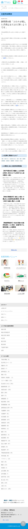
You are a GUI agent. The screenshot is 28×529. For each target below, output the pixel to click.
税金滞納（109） (5, 401)
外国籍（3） (4, 467)
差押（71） (4, 395)
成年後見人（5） (5, 371)
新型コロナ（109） (6, 488)
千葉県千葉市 (4, 347)
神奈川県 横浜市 (5, 332)
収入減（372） (5, 480)
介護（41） (4, 485)
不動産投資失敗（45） (7, 452)
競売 (20, 158)
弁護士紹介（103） (6, 389)
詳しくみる (6, 520)
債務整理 (12, 160)
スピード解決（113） (7, 380)
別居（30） (4, 461)
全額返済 (7, 160)
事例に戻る (14, 250)
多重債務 (3, 160)
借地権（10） (4, 446)
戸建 (5, 6)
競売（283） (4, 392)
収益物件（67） (5, 449)
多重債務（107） (5, 419)
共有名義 (17, 160)
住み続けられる (13, 158)
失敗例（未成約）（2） (7, 377)
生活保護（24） (5, 416)
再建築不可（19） (6, 440)
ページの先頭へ (23, 523)
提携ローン (3, 317)
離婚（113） (4, 464)
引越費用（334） (5, 410)
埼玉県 (3, 338)
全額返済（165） (5, 422)
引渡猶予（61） (5, 413)
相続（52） (4, 374)
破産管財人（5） (5, 434)
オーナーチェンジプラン (7, 311)
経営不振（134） (5, 476)
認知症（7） (4, 368)
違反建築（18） (5, 437)
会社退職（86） (5, 470)
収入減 (21, 160)
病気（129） (4, 483)
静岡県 (24, 158)
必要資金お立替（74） (7, 407)
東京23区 (3, 341)
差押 (4, 58)
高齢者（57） (4, 365)
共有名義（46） (5, 455)
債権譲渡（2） (5, 398)
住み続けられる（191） (7, 383)
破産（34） (4, 431)
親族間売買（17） (6, 386)
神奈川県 (3, 329)
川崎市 (10, 500)
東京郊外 (3, 344)
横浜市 (5, 500)
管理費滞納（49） (6, 404)
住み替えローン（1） (7, 362)
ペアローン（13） (6, 458)
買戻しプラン (4, 320)
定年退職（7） (5, 473)
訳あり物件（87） (6, 443)
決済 (17, 105)
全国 (18, 158)
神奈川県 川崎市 (5, 335)
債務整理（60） (5, 425)
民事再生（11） (5, 428)
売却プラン (6, 158)
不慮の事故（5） (5, 359)
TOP (2, 6)
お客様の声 (3, 308)
